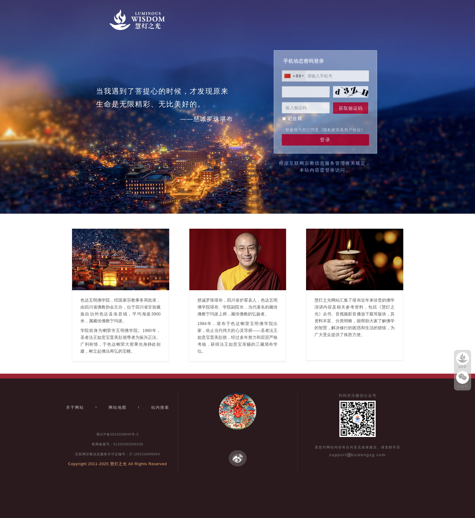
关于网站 (75, 407)
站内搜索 (160, 407)
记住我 (295, 118)
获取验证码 (351, 108)
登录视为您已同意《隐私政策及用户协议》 (325, 130)
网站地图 (118, 407)
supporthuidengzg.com (357, 455)
